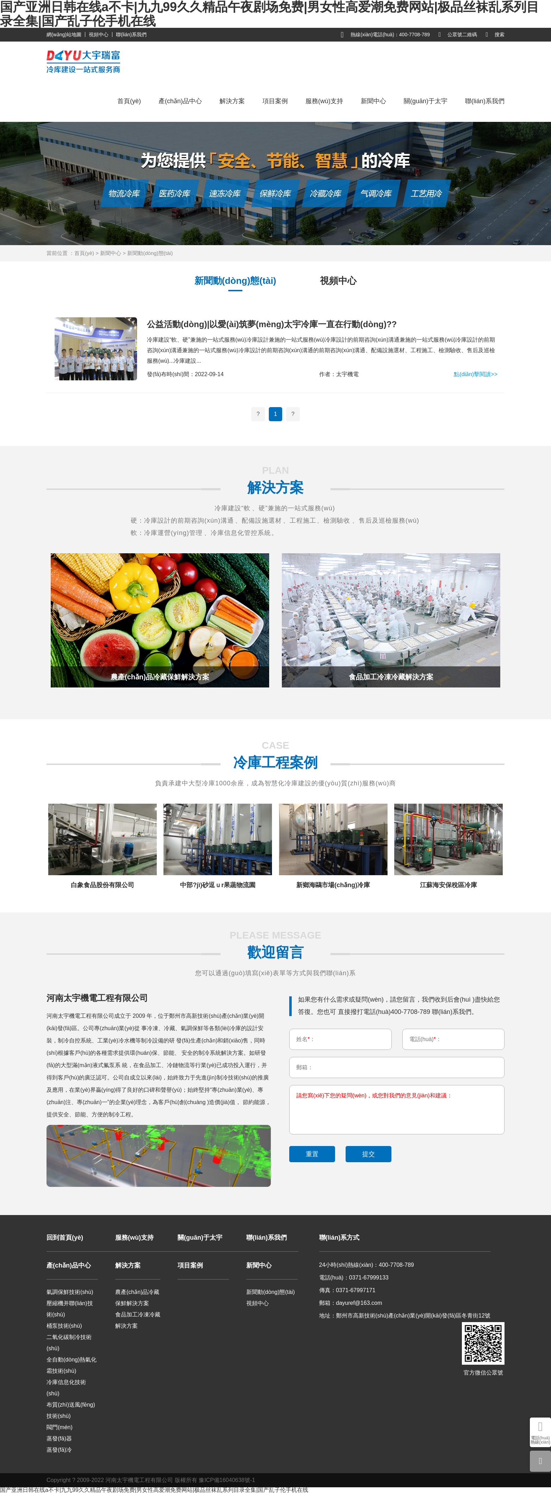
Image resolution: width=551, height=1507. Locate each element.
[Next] (293, 414)
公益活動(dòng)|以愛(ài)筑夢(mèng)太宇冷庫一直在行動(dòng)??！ (272, 324)
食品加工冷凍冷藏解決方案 (137, 1320)
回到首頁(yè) (65, 1237)
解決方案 (232, 101)
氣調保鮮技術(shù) (70, 1292)
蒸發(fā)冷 (59, 1450)
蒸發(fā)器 (59, 1438)
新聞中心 (373, 101)
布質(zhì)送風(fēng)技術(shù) (71, 1410)
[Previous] (258, 414)
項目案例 (275, 101)
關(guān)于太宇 (425, 101)
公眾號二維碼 (458, 34)
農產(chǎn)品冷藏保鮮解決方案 (137, 1297)
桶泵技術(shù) (64, 1326)
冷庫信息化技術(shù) (66, 1387)
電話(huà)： (425, 1040)
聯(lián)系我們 (131, 34)
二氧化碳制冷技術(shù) (69, 1342)
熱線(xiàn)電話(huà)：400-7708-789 (385, 35)
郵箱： (304, 1068)
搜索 (495, 34)
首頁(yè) (129, 101)
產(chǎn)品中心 (180, 101)
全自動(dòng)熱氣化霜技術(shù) (72, 1365)
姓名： (305, 1040)
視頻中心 (99, 34)
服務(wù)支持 (324, 101)
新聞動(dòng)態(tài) (150, 253)
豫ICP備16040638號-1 (227, 1480)
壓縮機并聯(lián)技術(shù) (70, 1309)
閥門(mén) (60, 1427)
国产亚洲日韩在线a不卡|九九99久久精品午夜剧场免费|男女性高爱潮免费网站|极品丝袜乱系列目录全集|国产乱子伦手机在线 (154, 1490)
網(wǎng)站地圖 (64, 34)
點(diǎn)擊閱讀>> (475, 374)
